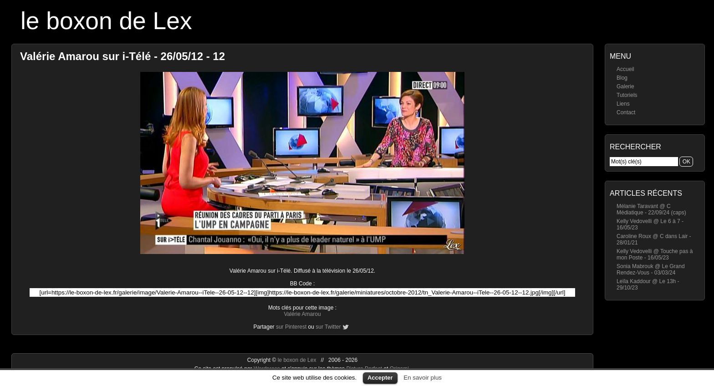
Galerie (625, 86)
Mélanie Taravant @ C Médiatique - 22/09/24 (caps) (651, 209)
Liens (623, 104)
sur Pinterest (291, 327)
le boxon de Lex (106, 20)
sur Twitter (328, 327)
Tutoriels (627, 95)
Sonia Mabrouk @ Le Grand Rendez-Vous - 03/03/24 (651, 269)
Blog (622, 78)
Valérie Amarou (302, 314)
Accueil (625, 69)
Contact (626, 112)
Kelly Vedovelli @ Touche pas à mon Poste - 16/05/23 (655, 254)
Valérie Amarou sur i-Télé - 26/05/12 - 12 (122, 56)
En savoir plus (422, 377)
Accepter (380, 377)
